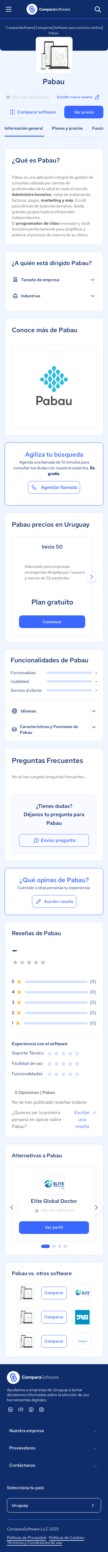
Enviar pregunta (54, 840)
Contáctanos (54, 1465)
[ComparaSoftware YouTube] (20, 1409)
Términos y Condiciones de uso (34, 1542)
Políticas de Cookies (66, 1537)
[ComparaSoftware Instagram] (41, 1409)
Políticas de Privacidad (26, 1537)
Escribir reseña (54, 901)
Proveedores (54, 1448)
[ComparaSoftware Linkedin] (10, 1409)
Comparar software (32, 112)
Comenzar (52, 621)
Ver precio (84, 112)
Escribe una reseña (85, 1119)
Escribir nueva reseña (79, 97)
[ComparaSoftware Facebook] (31, 1409)
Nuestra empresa (54, 1431)
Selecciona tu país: (26, 1488)
